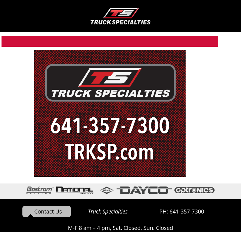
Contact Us (48, 211)
